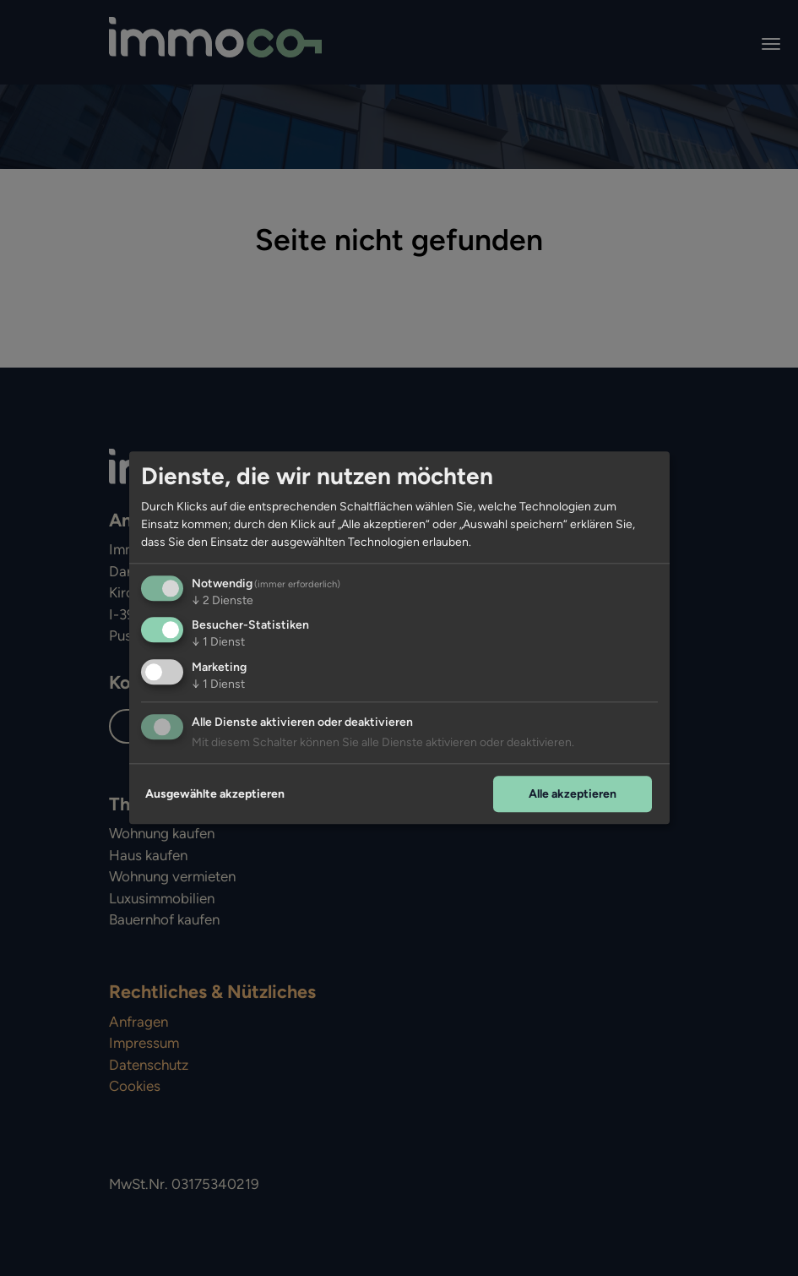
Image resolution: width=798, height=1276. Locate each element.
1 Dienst (218, 642)
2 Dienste (222, 600)
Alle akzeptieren (572, 794)
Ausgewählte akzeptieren (215, 794)
